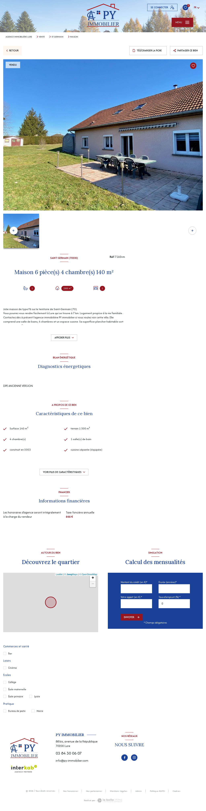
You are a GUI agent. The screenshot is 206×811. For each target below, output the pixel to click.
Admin (138, 791)
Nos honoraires (70, 791)
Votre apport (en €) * (131, 597)
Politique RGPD (157, 791)
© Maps (71, 574)
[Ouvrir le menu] (182, 22)
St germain (57, 36)
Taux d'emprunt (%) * (169, 597)
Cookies (176, 791)
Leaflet (59, 574)
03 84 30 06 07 (69, 753)
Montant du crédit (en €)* (134, 582)
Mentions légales (118, 791)
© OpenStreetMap (88, 574)
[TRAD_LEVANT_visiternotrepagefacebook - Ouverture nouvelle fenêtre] (124, 757)
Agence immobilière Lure (19, 36)
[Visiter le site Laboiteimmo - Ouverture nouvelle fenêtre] (109, 800)
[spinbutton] (174, 603)
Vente (42, 36)
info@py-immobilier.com (72, 760)
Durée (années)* (168, 582)
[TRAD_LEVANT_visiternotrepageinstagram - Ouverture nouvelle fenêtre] (134, 757)
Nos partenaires (94, 791)
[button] (192, 231)
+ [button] (93, 578)
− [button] (93, 584)
